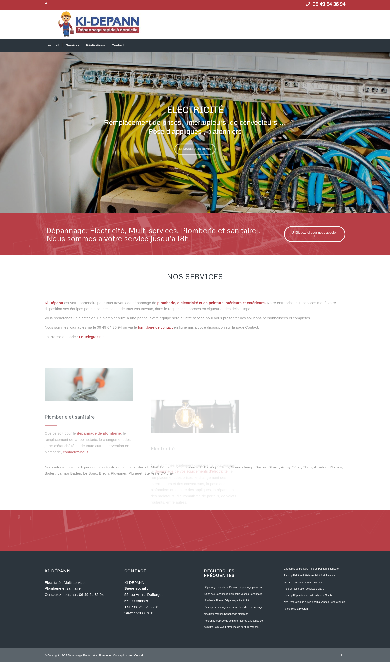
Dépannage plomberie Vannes (232, 594)
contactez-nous (75, 480)
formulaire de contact (155, 327)
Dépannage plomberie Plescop (221, 587)
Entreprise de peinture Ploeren (301, 568)
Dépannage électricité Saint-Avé (231, 607)
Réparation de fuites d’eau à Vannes (309, 602)
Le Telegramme (91, 337)
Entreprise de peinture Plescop (230, 620)
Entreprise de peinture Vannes (241, 627)
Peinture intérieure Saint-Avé (309, 575)
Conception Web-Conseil (128, 655)
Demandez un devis (195, 148)
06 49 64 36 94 (91, 594)
